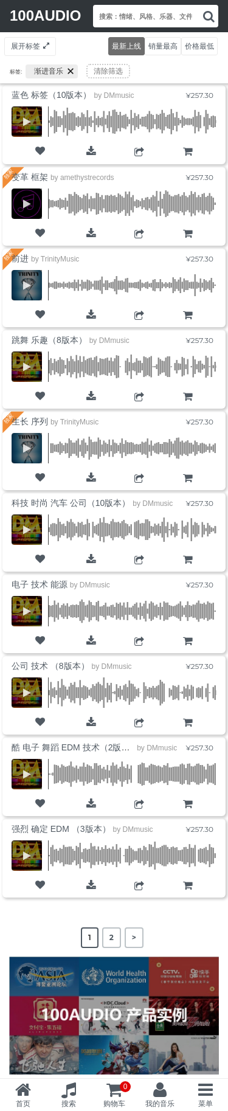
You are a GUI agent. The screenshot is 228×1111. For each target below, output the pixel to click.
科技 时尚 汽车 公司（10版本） (71, 503)
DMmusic (118, 95)
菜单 (205, 1103)
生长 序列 (30, 421)
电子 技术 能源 (39, 584)
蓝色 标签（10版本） (51, 95)
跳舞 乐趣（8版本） (49, 340)
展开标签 (25, 45)
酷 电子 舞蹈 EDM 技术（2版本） (75, 747)
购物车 (188, 161)
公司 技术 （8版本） (50, 666)
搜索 (68, 1103)
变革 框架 (30, 177)
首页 (23, 1103)
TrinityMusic (60, 259)
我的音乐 (159, 1103)
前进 (20, 258)
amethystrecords (87, 177)
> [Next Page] (134, 937)
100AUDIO (45, 15)
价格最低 (199, 45)
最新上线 (126, 45)
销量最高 (163, 45)
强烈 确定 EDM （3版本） (61, 829)
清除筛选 (108, 71)
